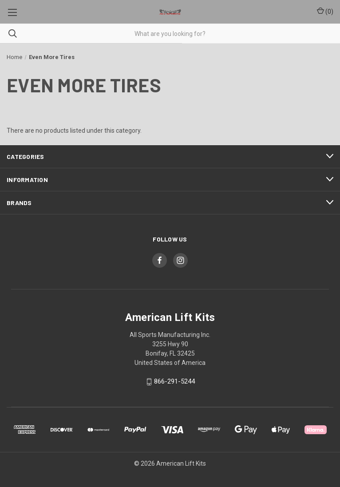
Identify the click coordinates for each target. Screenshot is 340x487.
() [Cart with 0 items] (325, 11)
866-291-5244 (174, 382)
